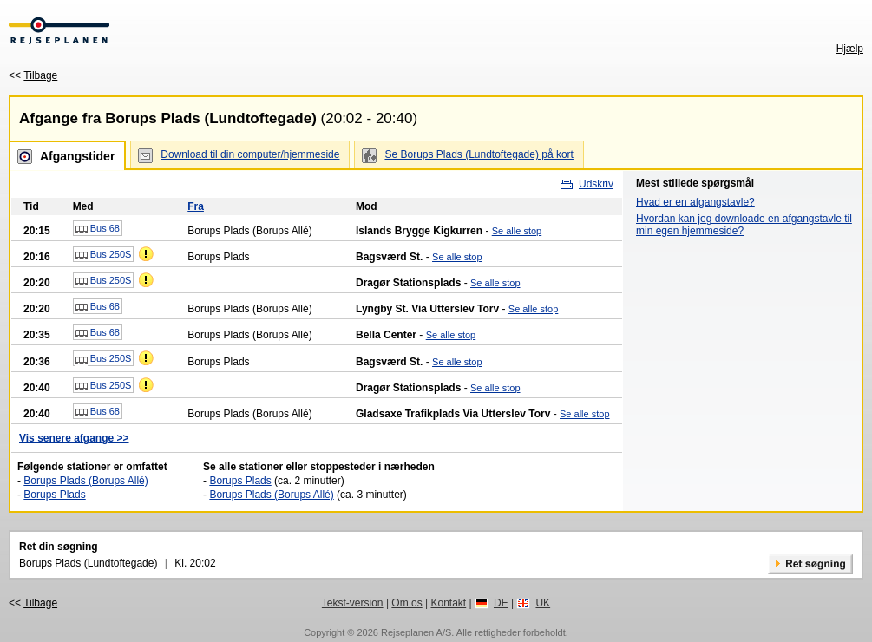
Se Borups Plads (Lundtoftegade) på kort (478, 154)
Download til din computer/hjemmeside (250, 154)
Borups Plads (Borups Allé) (85, 481)
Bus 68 (97, 229)
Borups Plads (54, 494)
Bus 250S (103, 255)
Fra (195, 206)
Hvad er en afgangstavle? (695, 202)
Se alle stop (516, 231)
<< (33, 75)
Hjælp (849, 49)
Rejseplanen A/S (416, 632)
